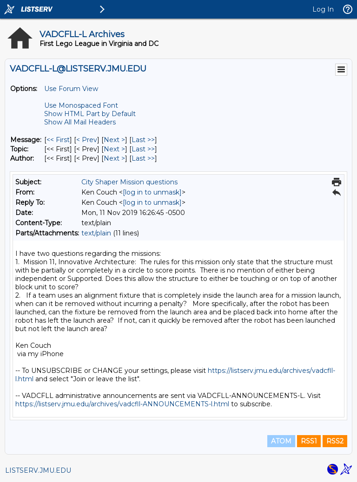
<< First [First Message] (58, 140)
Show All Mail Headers (80, 122)
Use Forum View (71, 89)
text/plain (96, 233)
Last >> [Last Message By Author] (143, 158)
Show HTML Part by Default (90, 114)
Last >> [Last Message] (143, 140)
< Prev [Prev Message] (86, 140)
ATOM (281, 441)
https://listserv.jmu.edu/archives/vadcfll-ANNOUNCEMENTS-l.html (122, 404)
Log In (323, 9)
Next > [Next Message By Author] (114, 158)
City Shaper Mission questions (129, 182)
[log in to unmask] (152, 192)
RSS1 (309, 441)
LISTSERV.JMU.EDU (38, 470)
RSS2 (335, 441)
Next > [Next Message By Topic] (114, 149)
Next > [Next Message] (114, 140)
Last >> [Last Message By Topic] (143, 149)
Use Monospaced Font (81, 105)
